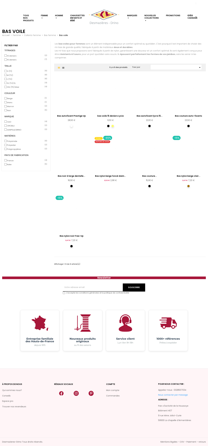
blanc (26, 102)
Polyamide (26, 141)
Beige (26, 98)
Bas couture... (149, 176)
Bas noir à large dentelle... (71, 176)
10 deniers (26, 56)
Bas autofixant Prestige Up (71, 115)
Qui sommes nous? (12, 390)
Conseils (6, 395)
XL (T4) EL (26, 83)
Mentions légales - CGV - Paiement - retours (183, 441)
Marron (26, 106)
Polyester (26, 145)
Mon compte (112, 390)
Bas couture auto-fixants (188, 115)
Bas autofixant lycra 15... (149, 115)
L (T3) (26, 79)
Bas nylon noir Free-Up (71, 235)
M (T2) (26, 75)
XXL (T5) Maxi (26, 87)
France (26, 160)
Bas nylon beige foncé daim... (110, 176)
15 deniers (26, 60)
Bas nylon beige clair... (188, 176)
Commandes (113, 395)
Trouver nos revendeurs (14, 406)
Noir (26, 110)
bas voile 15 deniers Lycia (110, 115)
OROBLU (26, 126)
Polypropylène (26, 149)
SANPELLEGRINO (26, 130)
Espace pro (7, 401)
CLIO (26, 122)
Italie (26, 164)
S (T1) (26, 71)
